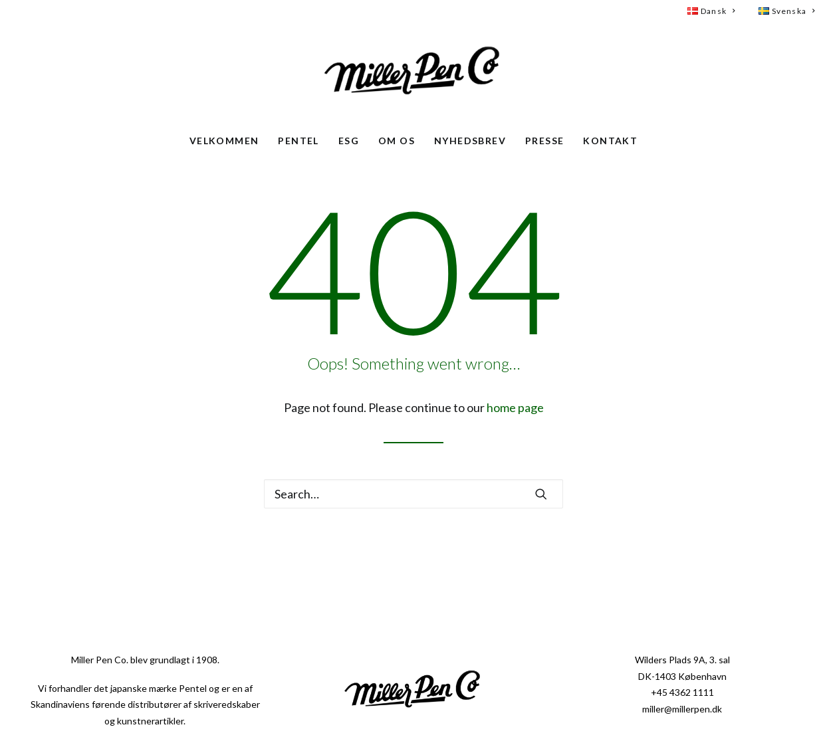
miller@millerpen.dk (682, 708)
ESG (348, 140)
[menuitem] (717, 11)
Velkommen (224, 140)
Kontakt (610, 140)
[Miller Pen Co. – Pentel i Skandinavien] (413, 72)
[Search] (413, 493)
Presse (544, 140)
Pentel (298, 140)
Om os (396, 140)
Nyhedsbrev (470, 140)
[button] (541, 494)
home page (515, 407)
